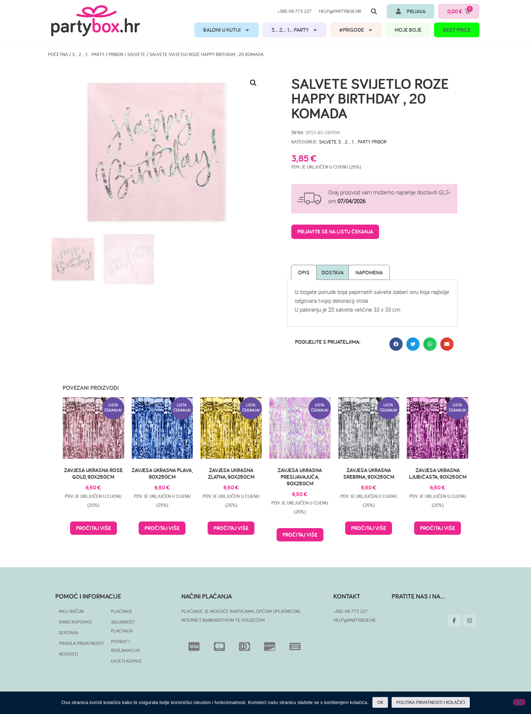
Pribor (115, 54)
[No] (519, 702)
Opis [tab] (304, 272)
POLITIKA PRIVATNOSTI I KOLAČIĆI (430, 702)
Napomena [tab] (369, 272)
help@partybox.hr (340, 11)
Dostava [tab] (333, 272)
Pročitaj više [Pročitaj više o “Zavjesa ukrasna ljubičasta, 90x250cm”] (437, 527)
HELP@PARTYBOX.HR (354, 620)
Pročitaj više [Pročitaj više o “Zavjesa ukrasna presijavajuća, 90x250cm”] (299, 534)
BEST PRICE (457, 29)
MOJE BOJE (408, 29)
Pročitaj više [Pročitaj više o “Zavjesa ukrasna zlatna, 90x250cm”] (231, 527)
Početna (58, 54)
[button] (373, 11)
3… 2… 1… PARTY (294, 30)
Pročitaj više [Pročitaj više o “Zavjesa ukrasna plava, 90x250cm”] (162, 527)
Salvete (136, 54)
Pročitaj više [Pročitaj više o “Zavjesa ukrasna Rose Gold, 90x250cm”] (93, 527)
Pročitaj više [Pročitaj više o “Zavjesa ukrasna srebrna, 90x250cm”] (368, 527)
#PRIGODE (356, 30)
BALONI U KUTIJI (226, 30)
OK (380, 702)
